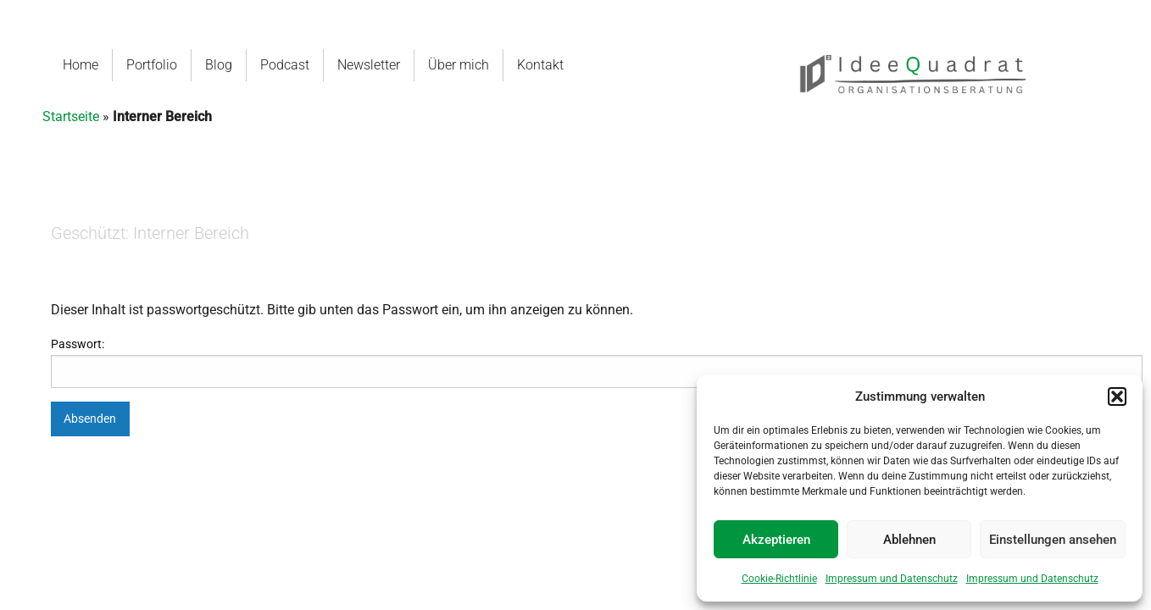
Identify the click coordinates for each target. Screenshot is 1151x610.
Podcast (284, 65)
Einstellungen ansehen (1052, 539)
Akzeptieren (776, 539)
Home (80, 65)
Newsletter (368, 65)
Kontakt (540, 65)
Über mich (458, 65)
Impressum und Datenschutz (892, 579)
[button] (1117, 396)
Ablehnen (909, 539)
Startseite (70, 116)
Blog (218, 65)
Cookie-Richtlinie (779, 579)
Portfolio (151, 65)
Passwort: (597, 362)
